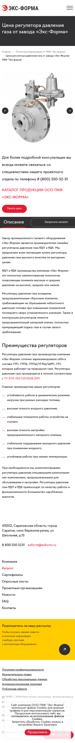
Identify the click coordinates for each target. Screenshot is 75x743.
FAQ (5, 601)
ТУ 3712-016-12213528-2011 (22, 378)
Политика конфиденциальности (23, 669)
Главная (6, 52)
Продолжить (37, 732)
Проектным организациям (22, 588)
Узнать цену (14, 208)
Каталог (8, 568)
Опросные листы (15, 581)
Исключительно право (17, 674)
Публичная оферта (14, 689)
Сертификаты (12, 575)
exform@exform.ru (42, 545)
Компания (9, 561)
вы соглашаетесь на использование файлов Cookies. (37, 716)
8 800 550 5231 (13, 545)
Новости (8, 595)
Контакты (9, 608)
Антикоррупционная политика (22, 684)
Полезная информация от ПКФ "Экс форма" (41, 52)
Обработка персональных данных (24, 679)
